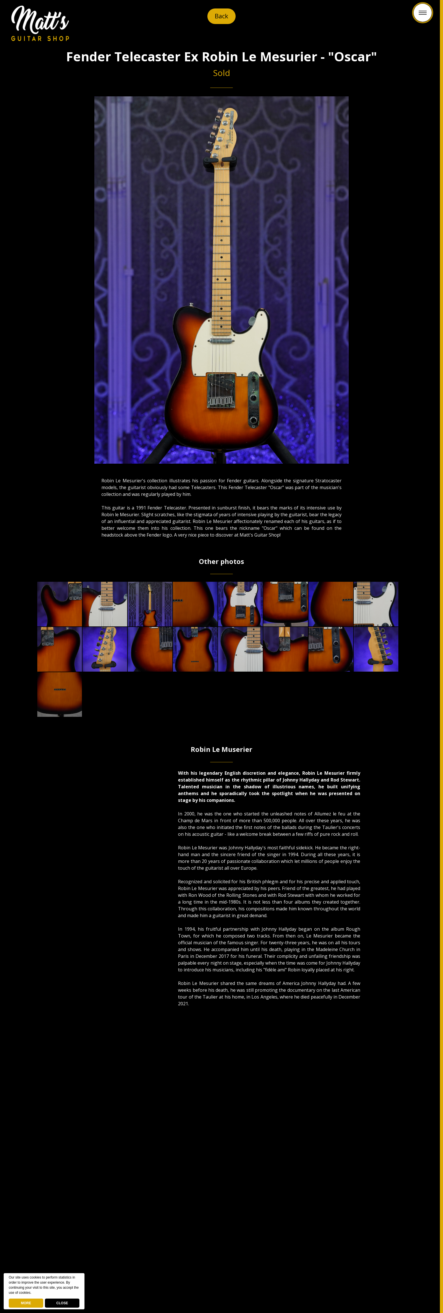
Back (222, 16)
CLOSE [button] (62, 1303)
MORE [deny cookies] (26, 1303)
